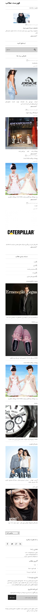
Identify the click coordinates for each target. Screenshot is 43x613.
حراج (34, 265)
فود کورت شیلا (32, 568)
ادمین (34, 66)
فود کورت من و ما (31, 572)
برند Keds (35, 322)
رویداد (34, 273)
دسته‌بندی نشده (31, 269)
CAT (36, 206)
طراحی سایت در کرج (32, 611)
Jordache (34, 63)
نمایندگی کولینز (33, 444)
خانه (36, 8)
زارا (35, 565)
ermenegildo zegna (31, 281)
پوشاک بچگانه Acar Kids (30, 158)
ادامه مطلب (33, 36)
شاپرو (13, 608)
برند (35, 262)
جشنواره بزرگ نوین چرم (30, 28)
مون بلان (35, 487)
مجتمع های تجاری (31, 276)
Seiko (36, 403)
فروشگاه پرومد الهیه (31, 113)
